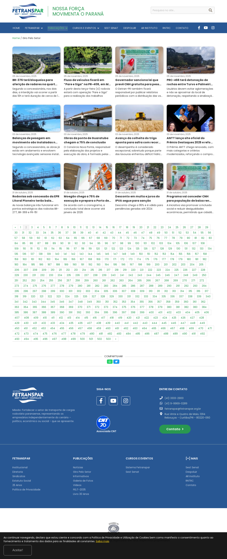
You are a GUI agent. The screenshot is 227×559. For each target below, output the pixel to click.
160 (25, 260)
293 (195, 286)
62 (52, 239)
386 (25, 313)
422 (146, 318)
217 (108, 271)
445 (164, 324)
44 (119, 233)
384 (204, 308)
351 (107, 302)
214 (84, 271)
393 (88, 313)
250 (204, 276)
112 (38, 249)
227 (194, 271)
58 (23, 239)
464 (144, 329)
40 (89, 233)
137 (32, 255)
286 (133, 286)
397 (124, 313)
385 (17, 313)
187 (50, 265)
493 (17, 340)
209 (44, 271)
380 (169, 308)
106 (186, 244)
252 (25, 281)
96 (106, 244)
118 (82, 249)
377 (142, 308)
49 (158, 233)
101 (145, 244)
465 (153, 329)
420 (129, 318)
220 (133, 271)
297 (34, 292)
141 (65, 255)
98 (121, 244)
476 (54, 334)
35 (52, 233)
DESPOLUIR (125, 28)
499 (73, 340)
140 (57, 255)
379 (160, 308)
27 (191, 228)
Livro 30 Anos (81, 495)
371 (88, 308)
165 (65, 260)
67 (90, 239)
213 (76, 271)
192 (90, 265)
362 (203, 302)
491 (194, 334)
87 (39, 244)
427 (192, 318)
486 (147, 334)
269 (175, 281)
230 (25, 276)
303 (88, 292)
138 (41, 255)
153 (164, 255)
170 (107, 260)
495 (35, 340)
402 (169, 313)
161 (32, 260)
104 (169, 244)
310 (151, 292)
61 (46, 239)
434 (61, 324)
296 (25, 292)
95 (98, 244)
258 (77, 281)
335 (164, 297)
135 (16, 255)
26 (184, 228)
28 (199, 228)
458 (89, 329)
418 (112, 318)
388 (43, 313)
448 (192, 324)
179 (180, 260)
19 (134, 228)
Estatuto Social (21, 481)
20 (140, 228)
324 (67, 297)
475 (45, 334)
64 (68, 239)
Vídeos (77, 486)
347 (71, 302)
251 (16, 281)
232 (42, 276)
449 (202, 324)
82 (202, 239)
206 (17, 271)
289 (160, 286)
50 (166, 233)
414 (78, 318)
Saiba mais (136, 551)
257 (69, 281)
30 (16, 233)
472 (17, 334)
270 (184, 281)
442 (135, 324)
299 (53, 292)
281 (88, 286)
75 (150, 239)
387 (34, 313)
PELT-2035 (79, 490)
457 (80, 329)
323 (58, 297)
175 (147, 260)
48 (150, 233)
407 (17, 318)
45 (127, 233)
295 (17, 292)
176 (155, 260)
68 (98, 239)
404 (187, 313)
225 (176, 271)
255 (51, 281)
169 (98, 260)
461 (117, 329)
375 (124, 308)
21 (148, 228)
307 (124, 292)
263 (121, 281)
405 (197, 313)
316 (198, 292)
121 (105, 249)
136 (24, 255)
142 (73, 255)
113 (45, 249)
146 (107, 255)
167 (82, 260)
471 (210, 329)
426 (183, 318)
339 (199, 297)
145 (99, 255)
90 (61, 244)
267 (157, 281)
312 (166, 292)
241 (122, 276)
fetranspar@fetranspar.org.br (183, 409)
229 (17, 276)
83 (210, 239)
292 (186, 286)
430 (26, 324)
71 (121, 239)
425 (174, 318)
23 (162, 228)
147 (116, 255)
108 (203, 244)
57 (16, 239)
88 (46, 244)
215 (92, 271)
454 (52, 329)
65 (75, 239)
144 (90, 255)
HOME (16, 28)
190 (75, 265)
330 (120, 297)
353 (124, 302)
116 (67, 249)
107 (194, 244)
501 (91, 340)
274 (25, 286)
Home (16, 38)
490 (184, 334)
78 (173, 239)
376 (133, 308)
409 (35, 318)
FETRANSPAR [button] (33, 28)
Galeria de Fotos (83, 481)
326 (85, 297)
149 (133, 255)
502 (99, 340)
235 (69, 276)
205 (201, 265)
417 (103, 318)
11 (80, 228)
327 (94, 297)
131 (186, 249)
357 (159, 302)
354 (133, 302)
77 (165, 239)
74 (143, 239)
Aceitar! (209, 550)
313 (174, 292)
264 (130, 281)
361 (194, 302)
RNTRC (161, 28)
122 (113, 249)
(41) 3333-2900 (174, 399)
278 (62, 286)
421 (138, 318)
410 (45, 318)
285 (124, 286)
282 (97, 286)
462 (125, 329)
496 (45, 340)
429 (17, 324)
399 (142, 313)
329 (111, 297)
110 (24, 249)
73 (135, 239)
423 (155, 318)
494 (26, 340)
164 (57, 260)
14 (100, 228)
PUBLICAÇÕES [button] (56, 28)
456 (71, 329)
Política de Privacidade (26, 490)
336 (172, 297)
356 (150, 302)
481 (101, 334)
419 (120, 318)
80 (188, 239)
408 (26, 318)
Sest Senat (132, 472)
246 (167, 276)
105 (178, 244)
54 (194, 233)
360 (186, 302)
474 (35, 334)
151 (148, 255)
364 (25, 308)
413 (69, 318)
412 (61, 318)
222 (150, 271)
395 (106, 313)
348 (80, 302)
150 (141, 255)
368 (62, 308)
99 (129, 244)
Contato (175, 430)
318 (16, 297)
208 (35, 271)
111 (31, 249)
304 (97, 292)
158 (205, 255)
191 (82, 265)
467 (172, 329)
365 (35, 308)
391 (70, 313)
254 (42, 281)
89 (54, 244)
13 (93, 228)
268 (166, 281)
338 (190, 297)
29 (206, 228)
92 (76, 244)
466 (163, 329)
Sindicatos (18, 477)
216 (100, 271)
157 (197, 255)
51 (173, 233)
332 (137, 297)
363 (17, 308)
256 (60, 281)
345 (52, 302)
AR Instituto (193, 477)
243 (139, 276)
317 (206, 292)
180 (189, 260)
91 (69, 244)
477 (63, 334)
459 (98, 329)
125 (137, 249)
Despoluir (191, 472)
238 (95, 276)
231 (34, 276)
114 (53, 249)
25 (177, 228)
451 (26, 329)
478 (73, 334)
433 (52, 324)
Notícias (78, 468)
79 (180, 239)
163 (48, 260)
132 (193, 249)
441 (126, 324)
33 (37, 233)
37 (66, 233)
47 (143, 233)
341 (16, 302)
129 (170, 249)
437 (89, 324)
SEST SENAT (108, 28)
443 (144, 324)
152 (156, 255)
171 (114, 260)
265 (139, 281)
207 (26, 271)
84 (16, 244)
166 (73, 260)
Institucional (19, 468)
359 (177, 302)
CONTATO (176, 28)
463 (135, 329)
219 (125, 271)
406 (206, 313)
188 (58, 265)
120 (98, 249)
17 (120, 228)
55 (202, 233)
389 (53, 313)
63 (60, 239)
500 (82, 340)
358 (168, 302)
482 (109, 334)
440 (117, 324)
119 (90, 249)
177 (164, 260)
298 (43, 292)
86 (31, 244)
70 (113, 239)
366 (43, 308)
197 (132, 265)
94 (91, 244)
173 (130, 260)
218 (116, 271)
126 (146, 249)
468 (181, 329)
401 (160, 313)
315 (190, 292)
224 (167, 271)
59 (30, 239)
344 (43, 302)
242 (130, 276)
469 (191, 329)
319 (24, 297)
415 (86, 318)
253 (33, 281)
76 (158, 239)
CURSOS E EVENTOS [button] (83, 28)
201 (166, 265)
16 (113, 228)
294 (204, 286)
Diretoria (17, 472)
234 (60, 276)
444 (154, 324)
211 (60, 271)
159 (16, 260)
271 (193, 281)
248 (185, 276)
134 (210, 249)
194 (107, 265)
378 (151, 308)
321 (41, 297)
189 (66, 265)
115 (60, 249)
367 (53, 308)
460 (108, 329)
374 (115, 308)
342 (25, 302)
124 (129, 249)
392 (79, 313)
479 (82, 334)
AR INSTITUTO (144, 28)
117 (75, 249)
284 (115, 286)
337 (181, 297)
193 (98, 265)
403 (178, 313)
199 (148, 265)
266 (148, 281)
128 (162, 249)
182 (204, 260)
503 (108, 340)
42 (104, 233)
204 (192, 265)
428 (201, 318)
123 (121, 249)
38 (74, 233)
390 (62, 313)
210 (52, 271)
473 (26, 334)
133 (201, 249)
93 (83, 244)
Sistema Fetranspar (138, 468)
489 (175, 334)
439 (108, 324)
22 (154, 228)
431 (35, 324)
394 (97, 313)
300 (62, 292)
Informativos (81, 477)
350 (98, 302)
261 (104, 281)
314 (182, 292)
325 (76, 297)
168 (90, 260)
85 (23, 244)
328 (103, 297)
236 (77, 276)
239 (104, 276)
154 (172, 255)
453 (43, 329)
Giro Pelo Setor (82, 472)
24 (169, 228)
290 (169, 286)
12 (87, 228)
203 (183, 265)
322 (50, 297)
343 (34, 302)
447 (183, 324)
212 (68, 271)
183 (16, 265)
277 (53, 286)
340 (208, 297)
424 (164, 318)
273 (17, 286)
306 (115, 292)
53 (187, 233)
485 (137, 334)
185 (33, 265)
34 (44, 233)
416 (95, 318)
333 (146, 297)
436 (80, 324)
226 (185, 271)
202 (174, 265)
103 (161, 244)
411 (52, 318)
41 (97, 233)
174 (139, 260)
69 (105, 239)
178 (172, 260)
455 (62, 329)
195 (115, 265)
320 (33, 297)
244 (148, 276)
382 (186, 308)
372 (97, 308)
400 (151, 313)
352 (115, 302)
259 (86, 281)
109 (16, 249)
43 (111, 233)
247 (176, 276)
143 (82, 255)
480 (91, 334)
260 (95, 281)
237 (86, 276)
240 (113, 276)
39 (81, 233)
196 (123, 265)
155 (180, 255)
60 (38, 239)
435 (71, 324)
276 (43, 286)
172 (122, 260)
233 (51, 276)
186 (41, 265)
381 (178, 308)
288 (151, 286)
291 (178, 286)
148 (124, 255)
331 (129, 297)
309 (142, 292)
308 (133, 292)
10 (74, 228)
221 (141, 271)
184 (25, 265)
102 (153, 244)
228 (203, 271)
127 (154, 249)
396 (115, 313)
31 (23, 233)
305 (106, 292)
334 (155, 297)
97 (114, 244)
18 (127, 228)
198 (140, 265)
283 (106, 286)
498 (63, 340)
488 (165, 334)
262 (112, 281)
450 (17, 329)
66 (83, 239)
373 (106, 308)
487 (156, 334)
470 (200, 329)
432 (43, 324)
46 (135, 233)
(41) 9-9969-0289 (176, 404)
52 (180, 233)
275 (35, 286)
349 (89, 302)
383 (195, 308)
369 (71, 308)
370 (80, 308)
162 (40, 260)
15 (107, 228)
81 (196, 239)
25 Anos (17, 486)
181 (196, 260)
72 (127, 239)
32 (30, 233)
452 (34, 329)
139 (49, 255)
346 (61, 302)
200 (157, 265)
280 (80, 286)
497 (54, 340)
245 (158, 276)
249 (195, 276)
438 (98, 324)
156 (188, 255)
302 (79, 292)
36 (59, 233)
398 (133, 313)
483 (119, 334)
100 (137, 244)
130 (178, 249)
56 (209, 233)
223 (159, 271)
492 (202, 334)
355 (142, 302)
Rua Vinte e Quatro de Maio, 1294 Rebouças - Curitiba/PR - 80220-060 (187, 416)
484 (128, 334)
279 (71, 286)
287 (142, 286)
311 (158, 292)
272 (202, 281)
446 (173, 324)
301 (70, 292)
